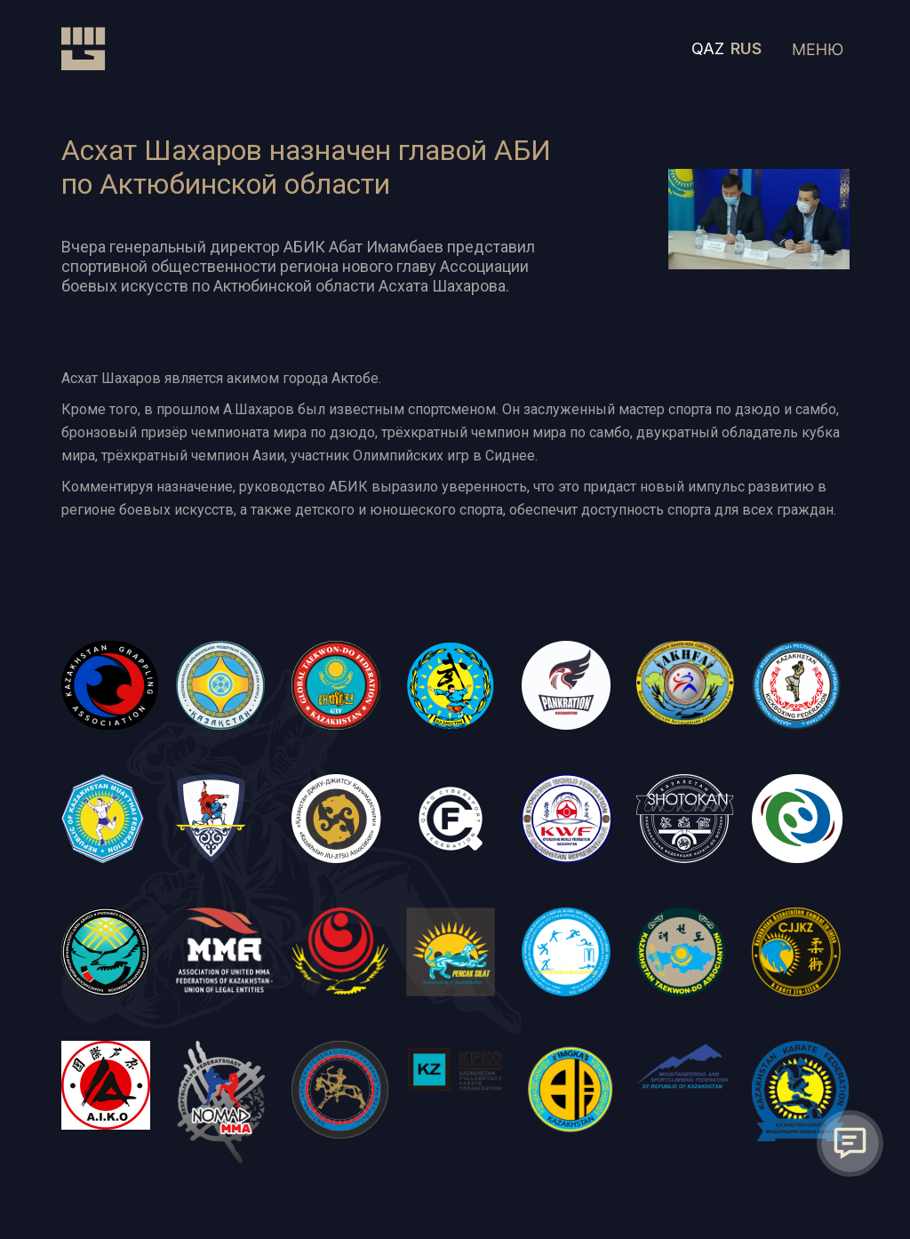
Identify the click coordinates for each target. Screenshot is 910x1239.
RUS (746, 48)
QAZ (707, 48)
